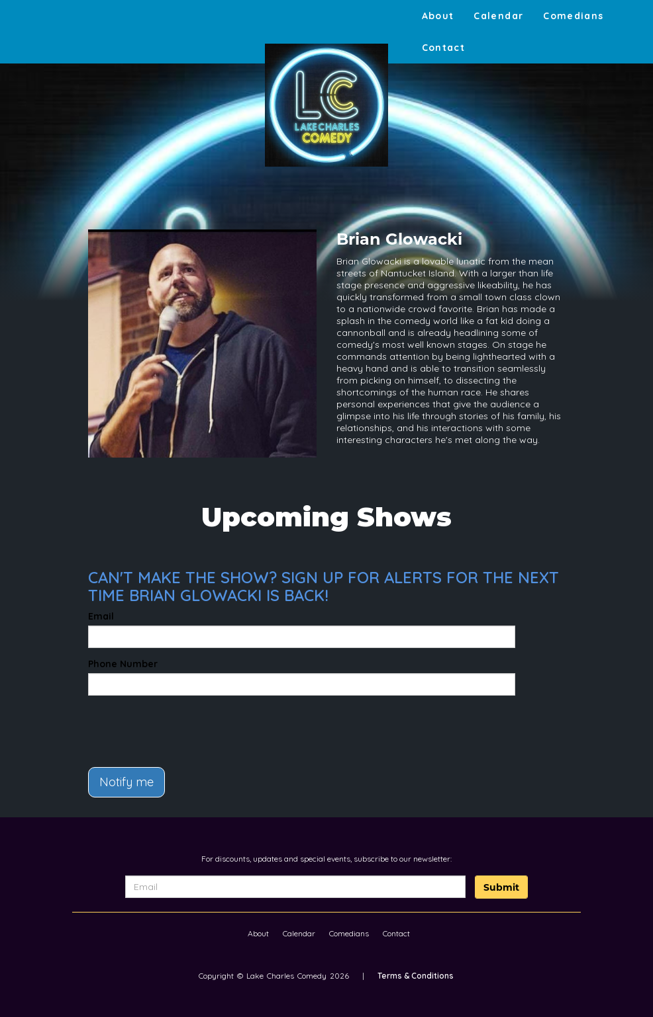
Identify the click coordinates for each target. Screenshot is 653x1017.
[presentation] (165, 725)
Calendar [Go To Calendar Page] (498, 16)
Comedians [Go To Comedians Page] (573, 16)
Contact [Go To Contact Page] (444, 48)
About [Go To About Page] (438, 16)
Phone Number (123, 664)
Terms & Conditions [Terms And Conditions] (415, 976)
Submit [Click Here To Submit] (501, 887)
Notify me (126, 782)
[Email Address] (295, 886)
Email (101, 616)
